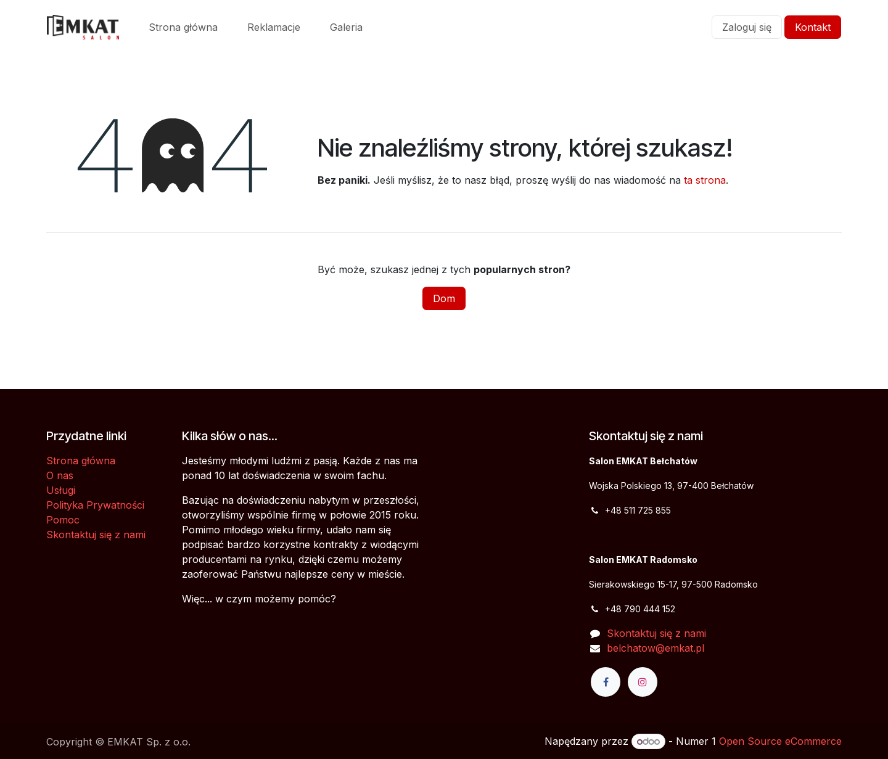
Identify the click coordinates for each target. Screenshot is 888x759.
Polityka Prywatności (95, 505)
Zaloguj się (746, 27)
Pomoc (63, 520)
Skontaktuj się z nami (96, 534)
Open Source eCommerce (780, 741)
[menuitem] (183, 27)
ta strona (705, 180)
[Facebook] (605, 682)
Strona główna (80, 460)
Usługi (60, 490)
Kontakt (813, 27)
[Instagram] (642, 682)
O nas (59, 475)
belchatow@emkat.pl (655, 648)
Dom (444, 298)
